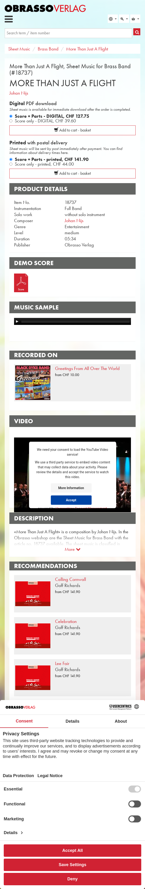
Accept (71, 500)
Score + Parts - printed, (52, 159)
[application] (72, 321)
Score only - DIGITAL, (45, 120)
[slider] (75, 321)
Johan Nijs (18, 93)
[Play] (17, 321)
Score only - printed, (44, 164)
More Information (71, 488)
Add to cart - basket (72, 130)
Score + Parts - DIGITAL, (52, 116)
